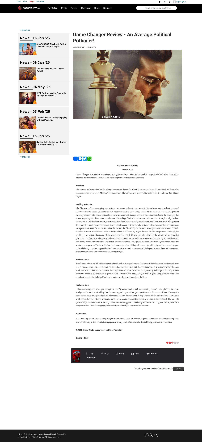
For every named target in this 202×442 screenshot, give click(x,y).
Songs (106, 353)
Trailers (73, 8)
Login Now (178, 369)
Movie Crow (30, 9)
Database (107, 8)
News (96, 8)
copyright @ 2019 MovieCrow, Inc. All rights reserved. (39, 437)
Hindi (25, 1)
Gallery (121, 353)
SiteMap (34, 434)
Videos (136, 353)
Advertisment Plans (47, 434)
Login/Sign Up (179, 2)
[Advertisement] (67, 20)
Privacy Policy (23, 434)
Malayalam (40, 1)
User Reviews (91, 358)
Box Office (52, 8)
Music (64, 8)
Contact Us (61, 434)
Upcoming (85, 8)
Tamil (18, 1)
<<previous (25, 30)
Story (91, 353)
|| (29, 434)
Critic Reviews (152, 353)
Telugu (31, 1)
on (167, 342)
